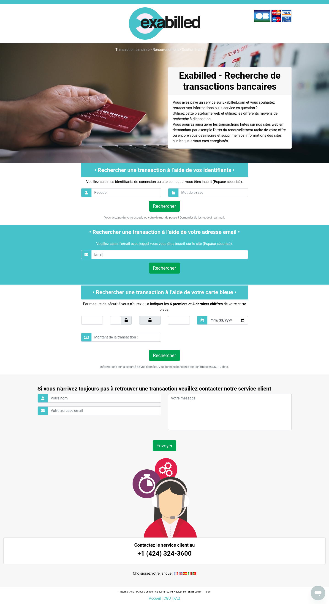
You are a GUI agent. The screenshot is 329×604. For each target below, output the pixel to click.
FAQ (177, 598)
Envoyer (165, 446)
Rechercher (164, 206)
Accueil (155, 598)
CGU (167, 598)
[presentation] (199, 337)
